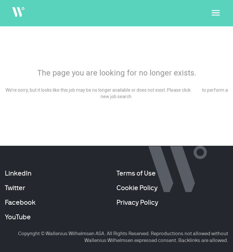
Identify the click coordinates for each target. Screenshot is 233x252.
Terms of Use (136, 173)
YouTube (18, 217)
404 (116, 55)
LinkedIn (18, 173)
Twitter (15, 188)
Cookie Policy (137, 188)
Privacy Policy (137, 202)
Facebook (20, 202)
